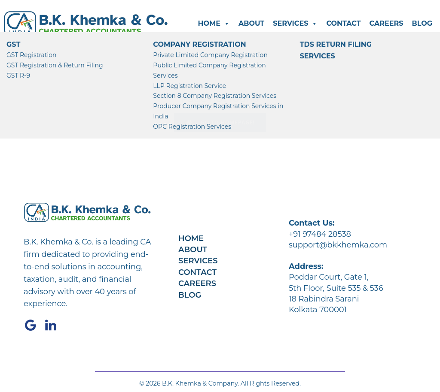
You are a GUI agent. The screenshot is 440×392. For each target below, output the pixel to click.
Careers (386, 23)
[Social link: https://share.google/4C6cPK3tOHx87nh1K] (34, 325)
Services (295, 23)
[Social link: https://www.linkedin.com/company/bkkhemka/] (54, 325)
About (251, 23)
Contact (343, 23)
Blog (422, 23)
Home (213, 23)
